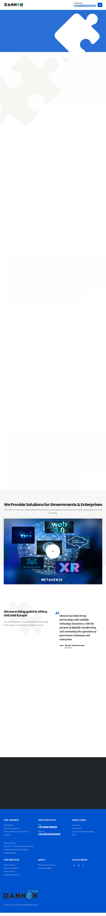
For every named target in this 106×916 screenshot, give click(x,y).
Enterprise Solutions (12, 878)
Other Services (10, 868)
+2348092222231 (85, 6)
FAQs (74, 835)
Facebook (74, 869)
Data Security (9, 875)
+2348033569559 (49, 834)
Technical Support (11, 871)
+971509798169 (47, 827)
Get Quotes (76, 828)
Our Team (76, 825)
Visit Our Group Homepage (83, 832)
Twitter (78, 869)
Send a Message (44, 871)
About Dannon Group (46, 868)
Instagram (83, 869)
